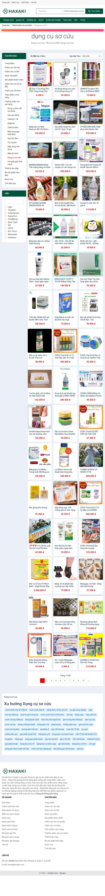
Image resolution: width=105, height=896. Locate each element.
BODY (41, 20)
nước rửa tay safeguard (41, 749)
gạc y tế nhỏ (65, 739)
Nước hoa (9, 179)
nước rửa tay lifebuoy (14, 719)
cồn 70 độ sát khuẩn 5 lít (86, 734)
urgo (90, 710)
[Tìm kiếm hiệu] (49, 11)
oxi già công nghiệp (78, 710)
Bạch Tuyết (11, 222)
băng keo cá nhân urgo (46, 744)
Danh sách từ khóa (10, 829)
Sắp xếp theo (75, 56)
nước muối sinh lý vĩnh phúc (52, 715)
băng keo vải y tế (27, 744)
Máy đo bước (13, 153)
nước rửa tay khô (12, 729)
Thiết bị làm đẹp (11, 168)
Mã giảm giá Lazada (10, 837)
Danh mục (16, 2)
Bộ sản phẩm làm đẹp (12, 173)
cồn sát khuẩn (79, 739)
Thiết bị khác (13, 127)
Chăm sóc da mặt (12, 67)
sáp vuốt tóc (91, 715)
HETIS (9, 228)
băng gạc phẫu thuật (34, 739)
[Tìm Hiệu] (14, 201)
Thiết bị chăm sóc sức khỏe (22, 25)
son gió (84, 729)
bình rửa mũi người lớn (51, 719)
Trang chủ (6, 2)
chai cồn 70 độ (73, 729)
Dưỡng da (31, 20)
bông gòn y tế (43, 724)
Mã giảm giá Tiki (9, 833)
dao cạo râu (90, 719)
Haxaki (62, 873)
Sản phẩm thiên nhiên (14, 80)
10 (83, 680)
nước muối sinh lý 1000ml (16, 710)
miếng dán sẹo (11, 734)
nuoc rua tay (10, 724)
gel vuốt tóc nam (86, 724)
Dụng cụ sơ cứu (14, 157)
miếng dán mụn (70, 724)
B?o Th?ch (11, 231)
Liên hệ (33, 2)
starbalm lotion (93, 739)
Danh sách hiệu (8, 822)
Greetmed (10, 237)
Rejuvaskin (11, 234)
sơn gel (92, 744)
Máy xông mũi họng (13, 147)
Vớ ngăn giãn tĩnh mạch (15, 162)
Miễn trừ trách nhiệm (11, 814)
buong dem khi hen (30, 729)
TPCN (82, 20)
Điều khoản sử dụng (10, 810)
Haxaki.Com (53, 873)
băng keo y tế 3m (79, 744)
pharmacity (56, 724)
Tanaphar (10, 210)
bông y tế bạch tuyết (26, 724)
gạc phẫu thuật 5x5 (28, 734)
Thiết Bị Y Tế (13, 119)
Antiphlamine (12, 213)
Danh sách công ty (10, 825)
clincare (80, 749)
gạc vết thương (57, 729)
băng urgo (79, 715)
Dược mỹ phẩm (53, 20)
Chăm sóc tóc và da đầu (13, 85)
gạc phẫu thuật (11, 744)
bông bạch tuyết (32, 719)
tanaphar (9, 739)
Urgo (8, 207)
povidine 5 (44, 729)
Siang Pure (11, 216)
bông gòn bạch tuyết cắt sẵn (17, 749)
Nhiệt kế (11, 123)
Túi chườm (12, 142)
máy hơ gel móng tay (29, 715)
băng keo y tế (44, 734)
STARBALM (11, 219)
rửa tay (69, 715)
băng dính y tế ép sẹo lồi (57, 710)
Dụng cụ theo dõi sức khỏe (15, 109)
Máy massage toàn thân (13, 132)
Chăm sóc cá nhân (13, 91)
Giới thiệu (25, 2)
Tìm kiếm (94, 11)
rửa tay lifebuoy (11, 715)
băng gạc (19, 739)
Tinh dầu (67, 20)
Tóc (76, 20)
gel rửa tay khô (51, 739)
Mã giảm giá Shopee (10, 841)
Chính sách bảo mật (10, 806)
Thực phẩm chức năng (12, 96)
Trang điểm (9, 63)
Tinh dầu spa (10, 183)
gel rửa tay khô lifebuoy (73, 719)
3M (8, 225)
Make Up (20, 20)
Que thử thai (13, 138)
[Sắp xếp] (91, 56)
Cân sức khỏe (13, 115)
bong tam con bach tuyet (62, 734)
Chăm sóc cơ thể (12, 71)
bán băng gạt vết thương (64, 749)
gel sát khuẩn (64, 744)
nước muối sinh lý (36, 710)
